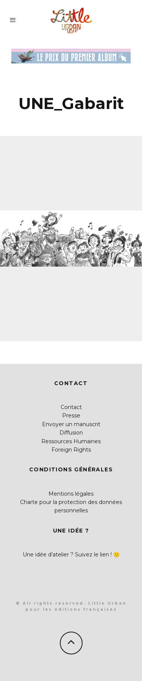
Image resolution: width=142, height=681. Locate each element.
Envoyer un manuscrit (71, 424)
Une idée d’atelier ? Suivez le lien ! (67, 554)
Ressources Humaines (71, 441)
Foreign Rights (71, 449)
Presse (71, 415)
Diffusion (71, 432)
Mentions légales (71, 493)
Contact (71, 407)
